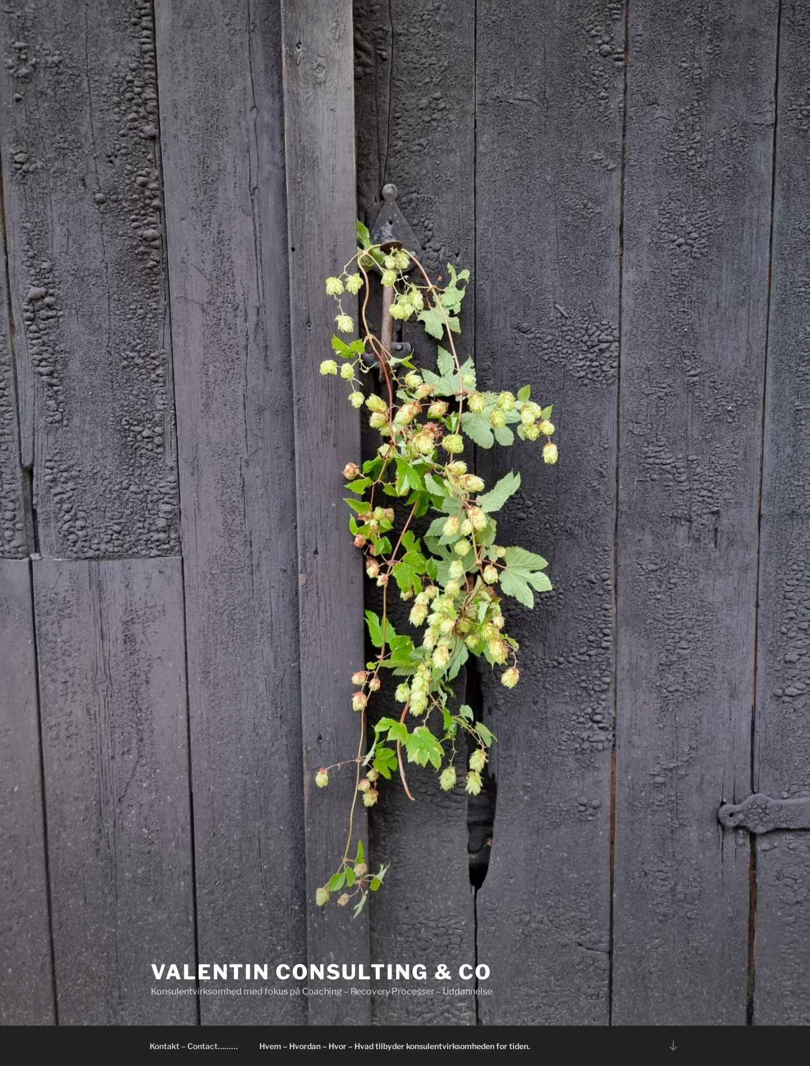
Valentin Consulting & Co (321, 972)
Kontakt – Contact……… (194, 1046)
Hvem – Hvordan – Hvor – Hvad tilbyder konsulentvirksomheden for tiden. (394, 1046)
